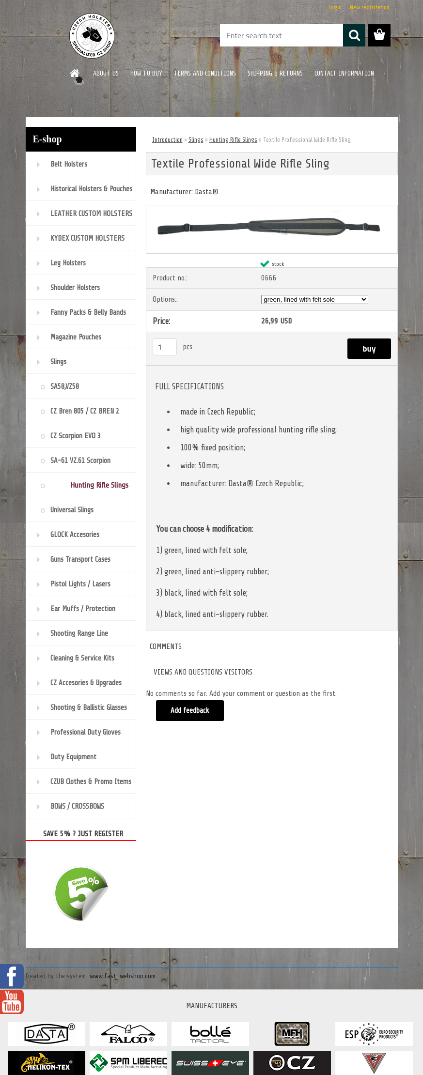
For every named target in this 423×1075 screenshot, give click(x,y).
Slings (196, 139)
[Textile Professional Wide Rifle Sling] (271, 209)
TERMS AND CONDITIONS (205, 73)
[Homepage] (75, 73)
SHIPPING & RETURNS (275, 73)
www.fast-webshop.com (123, 976)
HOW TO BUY (146, 73)
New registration (370, 7)
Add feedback (190, 710)
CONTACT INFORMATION (344, 73)
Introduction (167, 139)
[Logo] (92, 36)
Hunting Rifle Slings (233, 139)
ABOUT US (106, 73)
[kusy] (165, 346)
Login (335, 7)
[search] (354, 35)
